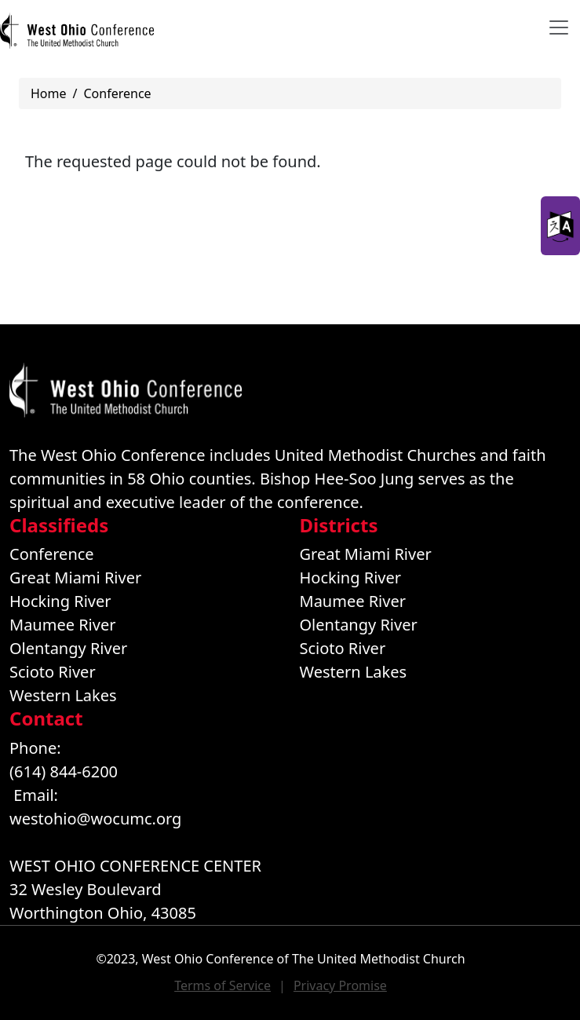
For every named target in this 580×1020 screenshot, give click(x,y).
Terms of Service (222, 985)
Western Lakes (63, 695)
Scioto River (52, 671)
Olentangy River (68, 648)
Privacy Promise (340, 985)
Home (49, 93)
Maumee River (62, 624)
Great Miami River (75, 577)
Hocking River (60, 601)
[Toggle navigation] (559, 27)
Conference (117, 93)
